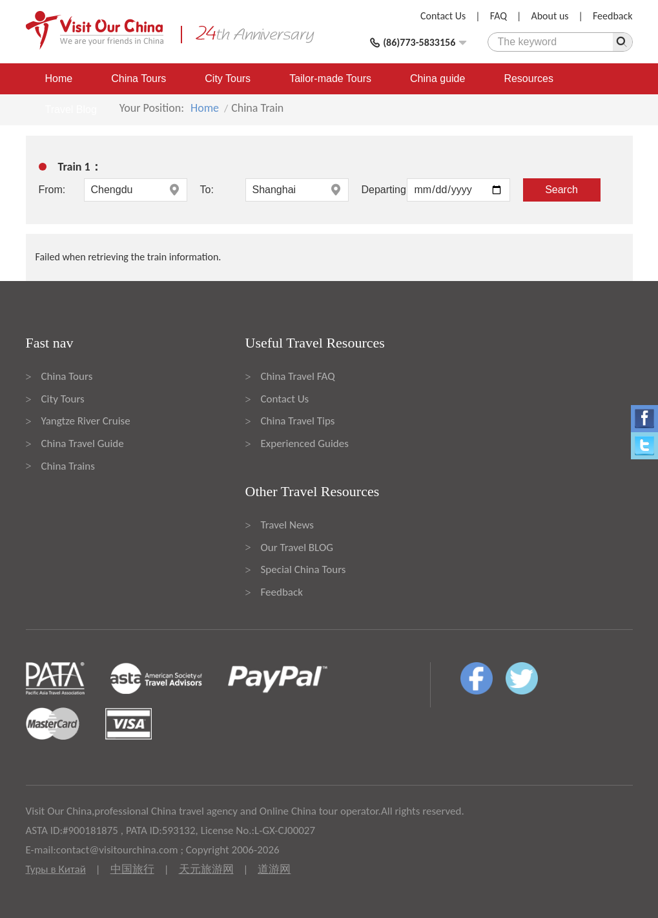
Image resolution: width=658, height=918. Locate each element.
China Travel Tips (298, 421)
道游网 (274, 869)
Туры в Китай (56, 869)
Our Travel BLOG (297, 547)
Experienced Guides (305, 443)
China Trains (68, 466)
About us (549, 16)
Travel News (287, 525)
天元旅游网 (206, 869)
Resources (528, 78)
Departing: (384, 189)
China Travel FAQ (298, 376)
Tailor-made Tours (330, 78)
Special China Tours (303, 569)
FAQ (498, 16)
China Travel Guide (82, 443)
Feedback (613, 16)
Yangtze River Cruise (85, 421)
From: (52, 189)
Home (59, 78)
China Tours (138, 78)
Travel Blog (71, 109)
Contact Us (443, 16)
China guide (437, 78)
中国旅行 (132, 869)
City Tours (228, 78)
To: (207, 189)
